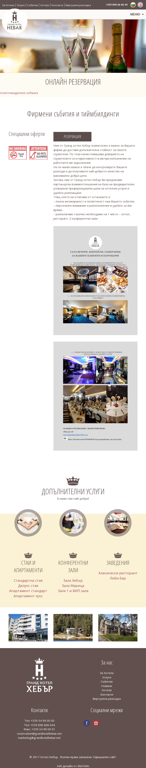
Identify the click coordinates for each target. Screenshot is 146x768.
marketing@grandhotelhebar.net (39, 738)
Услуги (21, 5)
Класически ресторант (117, 573)
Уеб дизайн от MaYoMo (73, 766)
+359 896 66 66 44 (117, 4)
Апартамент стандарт (28, 590)
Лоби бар (118, 578)
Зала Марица (73, 585)
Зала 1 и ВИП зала (73, 590)
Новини (106, 686)
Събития (32, 5)
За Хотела (8, 5)
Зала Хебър (73, 580)
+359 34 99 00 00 (42, 720)
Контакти (57, 5)
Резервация (72, 136)
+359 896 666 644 (42, 725)
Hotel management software (19, 93)
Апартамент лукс (28, 596)
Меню (135, 14)
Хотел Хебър (49, 757)
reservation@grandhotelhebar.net (39, 733)
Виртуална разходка (78, 5)
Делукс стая (28, 585)
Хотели (44, 5)
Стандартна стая (28, 580)
